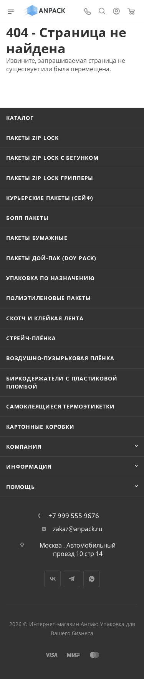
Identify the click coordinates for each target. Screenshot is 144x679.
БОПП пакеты (27, 217)
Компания (23, 446)
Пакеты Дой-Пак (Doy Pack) (51, 258)
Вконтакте (52, 579)
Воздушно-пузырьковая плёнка (60, 358)
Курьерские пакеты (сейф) (49, 198)
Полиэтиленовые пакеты (48, 298)
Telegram (72, 579)
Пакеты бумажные (37, 237)
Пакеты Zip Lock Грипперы (49, 178)
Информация (28, 466)
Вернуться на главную (48, 92)
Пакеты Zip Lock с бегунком (52, 157)
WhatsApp (91, 579)
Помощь (20, 486)
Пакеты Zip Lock (32, 137)
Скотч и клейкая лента (45, 318)
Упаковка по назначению (50, 278)
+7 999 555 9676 (73, 515)
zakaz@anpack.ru (78, 529)
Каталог (20, 117)
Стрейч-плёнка (31, 338)
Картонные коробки (40, 426)
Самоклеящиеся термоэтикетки (60, 406)
